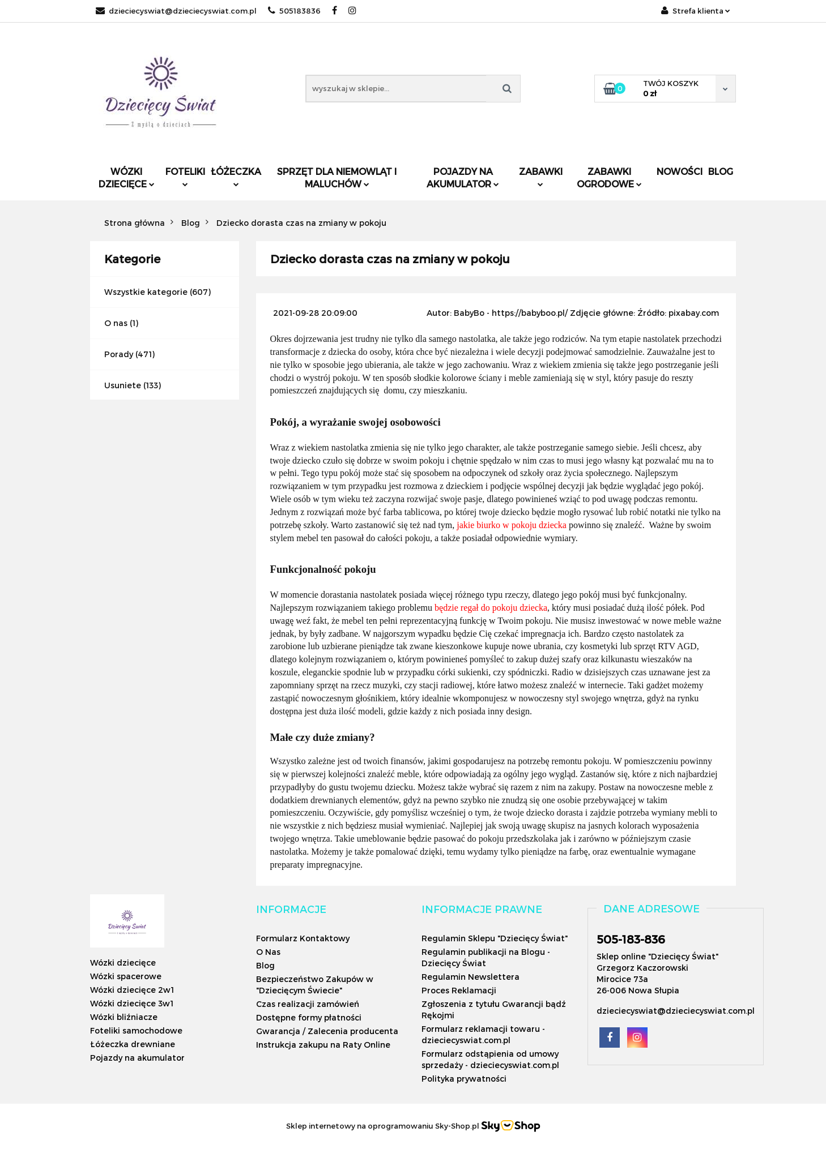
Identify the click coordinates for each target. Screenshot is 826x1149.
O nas (115, 323)
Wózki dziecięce (127, 177)
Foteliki (185, 176)
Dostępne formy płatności (308, 1017)
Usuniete (122, 385)
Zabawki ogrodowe (609, 177)
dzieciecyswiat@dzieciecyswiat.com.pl (176, 10)
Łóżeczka (236, 176)
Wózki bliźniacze (123, 1017)
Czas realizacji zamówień (307, 1004)
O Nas (268, 952)
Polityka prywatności (463, 1078)
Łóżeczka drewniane (132, 1044)
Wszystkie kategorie (146, 292)
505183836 (294, 10)
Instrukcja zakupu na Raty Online (323, 1044)
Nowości (679, 171)
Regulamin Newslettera (470, 976)
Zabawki (541, 176)
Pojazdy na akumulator (463, 177)
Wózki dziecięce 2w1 (132, 989)
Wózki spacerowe (125, 976)
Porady (118, 354)
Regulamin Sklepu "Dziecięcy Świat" (494, 938)
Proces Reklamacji (458, 990)
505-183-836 (631, 939)
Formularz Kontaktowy (303, 938)
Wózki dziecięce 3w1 (131, 1003)
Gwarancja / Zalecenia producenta (327, 1031)
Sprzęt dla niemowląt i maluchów (337, 177)
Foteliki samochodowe (136, 1030)
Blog (720, 171)
